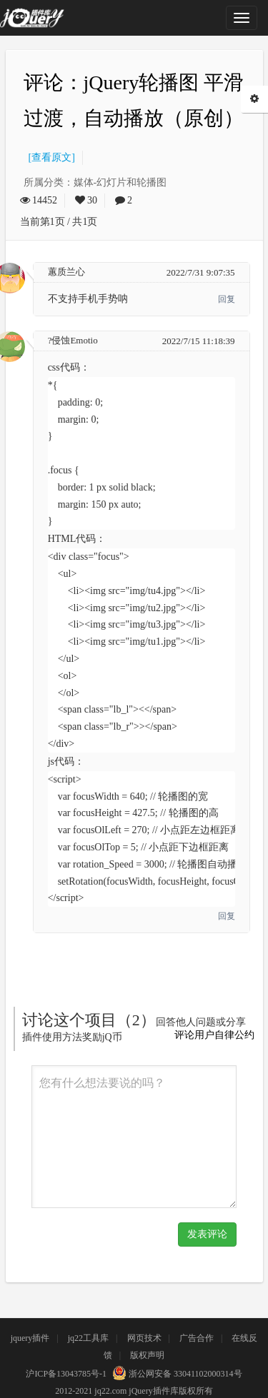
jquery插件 (30, 1338)
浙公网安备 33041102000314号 (175, 1374)
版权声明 (147, 1355)
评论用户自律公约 (214, 1035)
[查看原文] (49, 157)
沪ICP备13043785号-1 (66, 1374)
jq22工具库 (88, 1338)
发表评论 (207, 1234)
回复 (226, 299)
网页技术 (144, 1338)
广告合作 (196, 1338)
